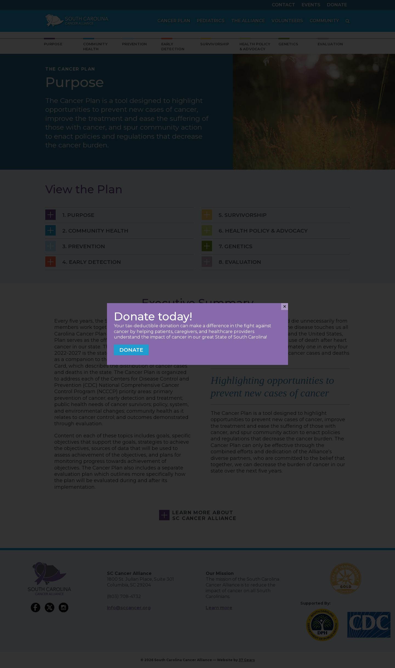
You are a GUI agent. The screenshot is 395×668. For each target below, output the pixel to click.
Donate (131, 349)
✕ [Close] (284, 306)
